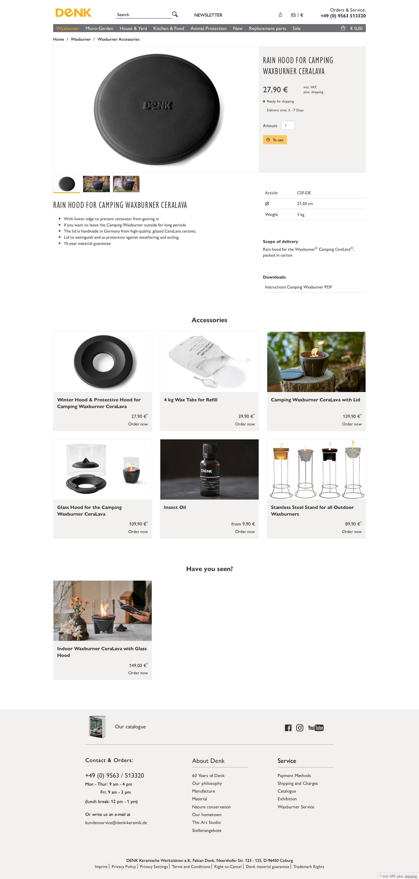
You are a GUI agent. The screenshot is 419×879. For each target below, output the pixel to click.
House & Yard (133, 28)
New (238, 28)
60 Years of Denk (208, 775)
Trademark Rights (308, 866)
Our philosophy (207, 783)
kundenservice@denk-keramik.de (116, 822)
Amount (270, 125)
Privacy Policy (124, 866)
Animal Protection (209, 28)
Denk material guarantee (267, 866)
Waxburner (67, 28)
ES (297, 15)
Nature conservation (211, 806)
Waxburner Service (296, 806)
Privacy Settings (154, 866)
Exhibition (287, 798)
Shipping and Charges (298, 783)
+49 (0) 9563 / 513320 (114, 774)
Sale (297, 28)
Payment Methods (294, 775)
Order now (138, 424)
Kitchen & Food (168, 28)
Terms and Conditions (191, 866)
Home (58, 39)
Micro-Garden (99, 28)
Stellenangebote (207, 830)
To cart (275, 139)
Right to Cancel (228, 866)
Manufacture (203, 790)
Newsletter (208, 15)
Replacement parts (267, 28)
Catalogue (287, 790)
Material (199, 798)
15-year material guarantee (87, 243)
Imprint (101, 866)
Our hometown (207, 814)
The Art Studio (206, 822)
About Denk (208, 760)
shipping (317, 91)
